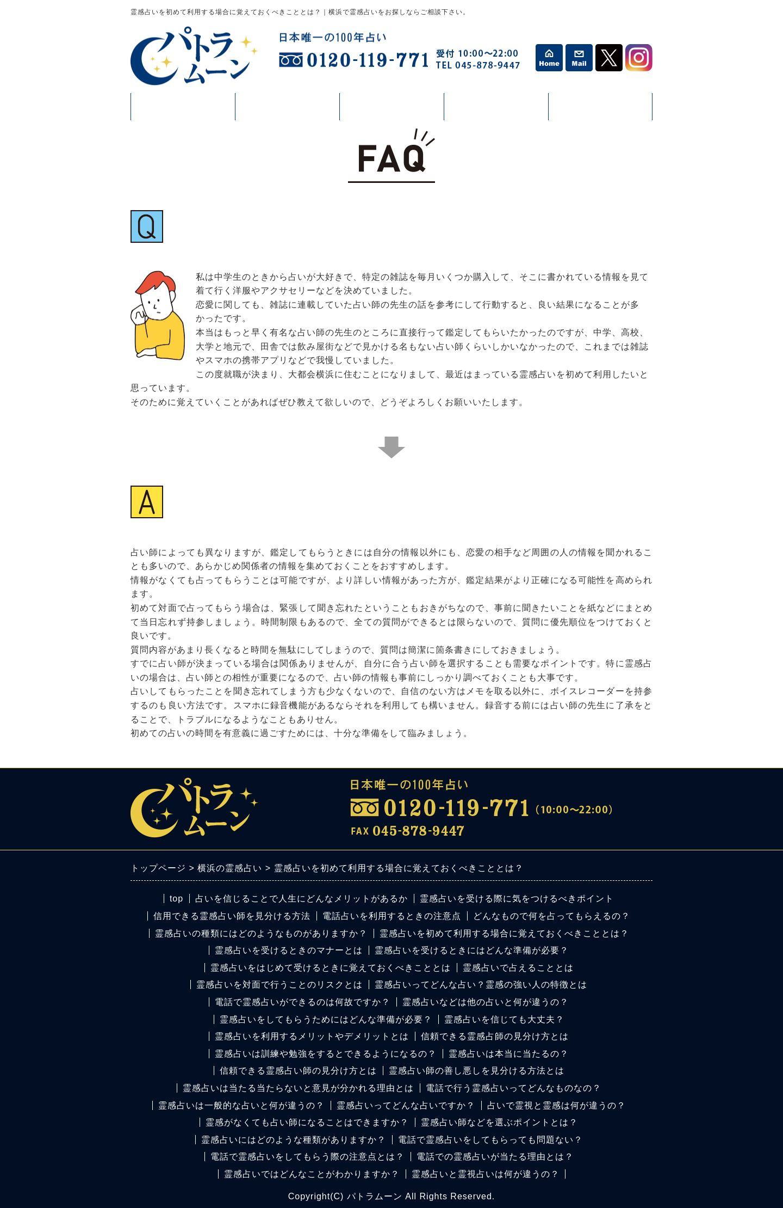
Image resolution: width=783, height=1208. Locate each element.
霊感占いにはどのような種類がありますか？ (293, 1139)
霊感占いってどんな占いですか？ (406, 1105)
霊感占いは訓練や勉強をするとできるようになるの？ (326, 1053)
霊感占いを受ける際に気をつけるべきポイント (517, 898)
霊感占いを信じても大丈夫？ (504, 1019)
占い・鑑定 (287, 110)
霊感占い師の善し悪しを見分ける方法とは (476, 1070)
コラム (496, 110)
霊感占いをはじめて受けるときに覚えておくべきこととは (330, 967)
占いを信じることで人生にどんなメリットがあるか (301, 898)
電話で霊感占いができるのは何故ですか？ (302, 1002)
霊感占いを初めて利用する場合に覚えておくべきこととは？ (504, 933)
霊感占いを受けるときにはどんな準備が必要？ (472, 950)
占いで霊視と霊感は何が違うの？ (556, 1105)
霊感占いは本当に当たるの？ (509, 1053)
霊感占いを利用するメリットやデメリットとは (312, 1036)
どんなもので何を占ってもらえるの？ (551, 916)
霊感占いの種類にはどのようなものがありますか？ (261, 933)
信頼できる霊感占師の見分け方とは (495, 1036)
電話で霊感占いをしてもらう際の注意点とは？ (307, 1156)
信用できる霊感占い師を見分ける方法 (231, 916)
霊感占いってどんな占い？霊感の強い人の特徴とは (481, 984)
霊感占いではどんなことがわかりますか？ (312, 1174)
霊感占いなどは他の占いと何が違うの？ (485, 1002)
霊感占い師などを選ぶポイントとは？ (499, 1122)
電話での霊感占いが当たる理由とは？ (495, 1156)
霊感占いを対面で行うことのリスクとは (279, 984)
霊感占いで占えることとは (518, 967)
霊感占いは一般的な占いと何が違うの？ (241, 1105)
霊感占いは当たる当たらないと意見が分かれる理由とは (298, 1088)
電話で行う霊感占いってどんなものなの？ (513, 1088)
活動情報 (391, 110)
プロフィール (182, 106)
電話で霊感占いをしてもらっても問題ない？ (490, 1139)
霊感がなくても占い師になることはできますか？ (307, 1122)
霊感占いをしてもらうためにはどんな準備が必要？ (326, 1019)
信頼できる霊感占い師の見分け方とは (298, 1070)
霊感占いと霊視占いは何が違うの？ (486, 1174)
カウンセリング (600, 110)
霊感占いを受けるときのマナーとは (289, 950)
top (176, 898)
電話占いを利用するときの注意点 (391, 916)
